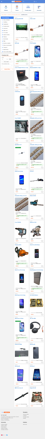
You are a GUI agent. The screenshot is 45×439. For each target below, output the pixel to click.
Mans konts (25, 424)
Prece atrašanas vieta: (5, 63)
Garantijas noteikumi (4, 429)
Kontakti (24, 418)
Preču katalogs (5, 17)
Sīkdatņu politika (4, 425)
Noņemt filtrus (7, 69)
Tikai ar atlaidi (5, 61)
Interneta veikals (26, 414)
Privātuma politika (4, 424)
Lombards (24, 415)
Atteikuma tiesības (4, 428)
